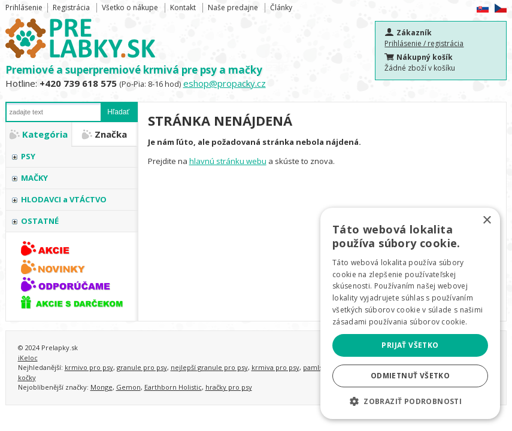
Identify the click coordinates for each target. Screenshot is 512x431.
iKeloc (28, 357)
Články (281, 7)
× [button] (486, 220)
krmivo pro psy (89, 367)
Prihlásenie (24, 7)
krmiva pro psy (275, 367)
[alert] (410, 313)
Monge (101, 387)
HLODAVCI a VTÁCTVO (64, 199)
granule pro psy (142, 367)
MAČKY (34, 177)
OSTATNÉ (40, 221)
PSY (28, 156)
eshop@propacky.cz (224, 83)
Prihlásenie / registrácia (423, 43)
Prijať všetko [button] (409, 345)
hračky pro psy (228, 387)
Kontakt (183, 7)
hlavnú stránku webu (227, 161)
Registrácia (71, 7)
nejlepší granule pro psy (209, 367)
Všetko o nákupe (130, 7)
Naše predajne (233, 7)
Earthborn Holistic (173, 387)
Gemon (128, 387)
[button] (410, 401)
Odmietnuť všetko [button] (410, 376)
